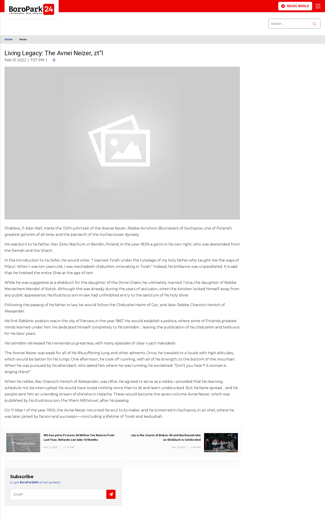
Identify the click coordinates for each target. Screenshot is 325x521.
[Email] (63, 494)
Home (9, 39)
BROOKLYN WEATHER (45, 21)
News (23, 39)
